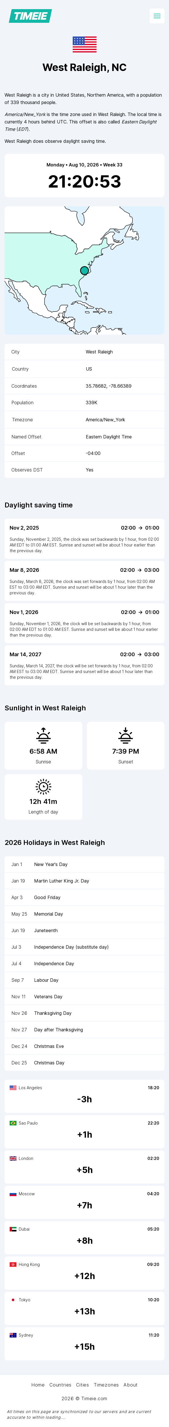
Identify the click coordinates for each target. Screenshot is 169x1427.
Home (38, 1385)
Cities (82, 1385)
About (131, 1385)
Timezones (106, 1385)
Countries (60, 1385)
